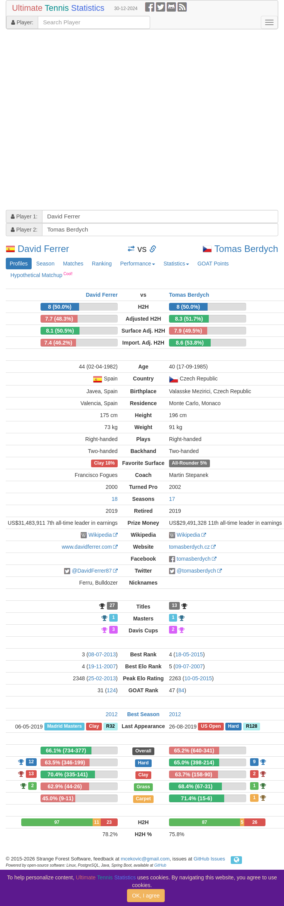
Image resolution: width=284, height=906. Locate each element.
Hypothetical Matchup (41, 274)
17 (172, 499)
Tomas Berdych (246, 248)
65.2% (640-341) (194, 750)
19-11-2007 (102, 666)
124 (111, 690)
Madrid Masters (64, 726)
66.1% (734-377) (66, 750)
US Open (211, 726)
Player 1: (24, 216)
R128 (251, 726)
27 (112, 606)
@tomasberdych (196, 571)
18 (115, 499)
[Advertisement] (83, 120)
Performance (137, 263)
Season (45, 263)
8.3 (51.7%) (189, 319)
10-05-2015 (198, 678)
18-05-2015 (189, 654)
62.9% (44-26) (64, 786)
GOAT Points (213, 263)
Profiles (19, 263)
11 (96, 822)
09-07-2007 (189, 666)
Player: (22, 22)
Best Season (143, 714)
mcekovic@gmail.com (145, 859)
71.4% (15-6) (196, 798)
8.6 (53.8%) (190, 343)
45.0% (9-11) (57, 798)
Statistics (176, 263)
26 (254, 822)
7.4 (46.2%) (58, 343)
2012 (112, 714)
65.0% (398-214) (194, 762)
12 (31, 761)
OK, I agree (146, 895)
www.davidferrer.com (87, 547)
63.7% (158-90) (193, 774)
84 (181, 690)
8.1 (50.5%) (60, 331)
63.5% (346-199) (65, 762)
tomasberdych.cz (189, 547)
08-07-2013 (102, 654)
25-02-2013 (102, 678)
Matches (73, 263)
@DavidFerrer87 (92, 571)
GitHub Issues (209, 859)
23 (109, 822)
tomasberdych (194, 559)
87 (204, 822)
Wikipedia (100, 535)
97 (56, 822)
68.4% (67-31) (195, 786)
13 (174, 606)
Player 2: (24, 229)
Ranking (102, 263)
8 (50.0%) (60, 307)
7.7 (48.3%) (59, 319)
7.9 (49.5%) (188, 331)
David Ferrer (43, 248)
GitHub (160, 865)
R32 (110, 726)
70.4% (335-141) (67, 774)
